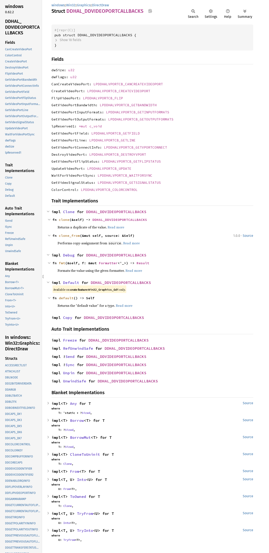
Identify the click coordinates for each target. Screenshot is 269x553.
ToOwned (78, 496)
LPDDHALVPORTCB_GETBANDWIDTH (128, 105)
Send (70, 356)
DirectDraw (100, 5)
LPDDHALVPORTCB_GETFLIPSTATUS (131, 161)
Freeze (70, 340)
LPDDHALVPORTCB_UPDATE (109, 168)
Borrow (77, 420)
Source (248, 236)
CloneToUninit (85, 454)
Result (143, 263)
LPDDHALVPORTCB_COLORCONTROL (109, 190)
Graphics (83, 5)
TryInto (85, 530)
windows (58, 5)
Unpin (69, 372)
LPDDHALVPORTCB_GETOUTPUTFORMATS (140, 119)
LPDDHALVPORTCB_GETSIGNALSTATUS (129, 182)
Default (71, 282)
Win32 (70, 5)
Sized (86, 413)
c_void (95, 126)
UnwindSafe (74, 381)
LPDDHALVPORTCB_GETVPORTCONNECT (135, 147)
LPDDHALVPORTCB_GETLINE (112, 140)
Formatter (108, 263)
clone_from (69, 235)
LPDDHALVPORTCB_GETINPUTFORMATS (137, 112)
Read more (116, 227)
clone (64, 220)
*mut (84, 126)
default (66, 298)
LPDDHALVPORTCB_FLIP (103, 98)
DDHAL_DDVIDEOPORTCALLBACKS (116, 211)
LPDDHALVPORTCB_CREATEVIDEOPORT (118, 91)
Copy (67, 317)
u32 (71, 70)
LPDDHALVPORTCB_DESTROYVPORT (117, 154)
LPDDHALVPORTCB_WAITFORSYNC (125, 175)
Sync (70, 364)
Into (81, 479)
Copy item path (150, 10)
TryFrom (85, 513)
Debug (69, 255)
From (74, 471)
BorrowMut (80, 437)
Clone (69, 211)
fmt (62, 263)
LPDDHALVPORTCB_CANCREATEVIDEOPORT (128, 84)
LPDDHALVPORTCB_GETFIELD (115, 133)
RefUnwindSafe (78, 348)
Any (73, 403)
